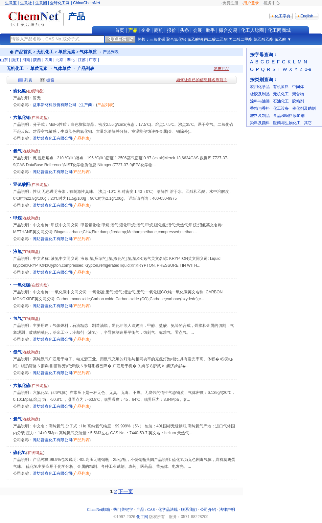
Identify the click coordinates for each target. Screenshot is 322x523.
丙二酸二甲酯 (240, 39)
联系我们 (189, 509)
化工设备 (281, 108)
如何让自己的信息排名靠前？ (201, 80)
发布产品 (221, 68)
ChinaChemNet (86, 3)
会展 (197, 30)
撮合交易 (228, 30)
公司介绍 (208, 509)
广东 (93, 59)
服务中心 (272, 3)
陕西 (37, 59)
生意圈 (41, 3)
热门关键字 (123, 509)
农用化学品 (260, 86)
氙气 (17, 352)
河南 (26, 59)
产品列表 (105, 104)
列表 (28, 80)
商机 (158, 30)
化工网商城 (279, 30)
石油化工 (281, 101)
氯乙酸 (280, 39)
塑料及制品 (260, 115)
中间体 (298, 86)
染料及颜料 (260, 123)
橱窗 (50, 80)
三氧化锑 (157, 39)
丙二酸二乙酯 (216, 39)
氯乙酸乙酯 (263, 39)
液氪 (17, 251)
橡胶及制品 (260, 94)
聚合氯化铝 (176, 39)
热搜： (144, 39)
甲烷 (17, 218)
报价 (171, 30)
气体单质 (88, 51)
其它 (308, 123)
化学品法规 (168, 509)
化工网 (142, 516)
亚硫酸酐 (21, 184)
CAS (151, 509)
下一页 (125, 491)
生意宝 (11, 3)
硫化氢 (19, 90)
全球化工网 (60, 3)
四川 (48, 59)
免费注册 (230, 3)
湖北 (71, 59)
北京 (59, 59)
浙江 (15, 59)
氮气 (17, 150)
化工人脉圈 (252, 30)
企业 (145, 30)
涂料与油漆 (260, 101)
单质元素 (66, 51)
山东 (4, 59)
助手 (210, 30)
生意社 (26, 3)
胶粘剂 (298, 101)
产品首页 (23, 51)
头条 (184, 30)
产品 (132, 30)
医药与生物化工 (287, 123)
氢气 (17, 318)
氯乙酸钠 (195, 39)
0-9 (308, 69)
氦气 (17, 419)
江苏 (82, 59)
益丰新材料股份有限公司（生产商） (64, 104)
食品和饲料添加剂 (289, 115)
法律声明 (227, 509)
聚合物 (298, 94)
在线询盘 (35, 91)
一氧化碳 (21, 285)
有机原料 (281, 86)
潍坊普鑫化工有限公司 (52, 138)
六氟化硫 (21, 385)
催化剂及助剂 (304, 108)
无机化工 (45, 51)
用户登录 (251, 3)
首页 (119, 30)
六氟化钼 (21, 117)
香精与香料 (260, 108)
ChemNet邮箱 (98, 509)
